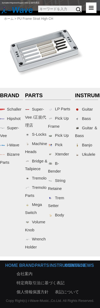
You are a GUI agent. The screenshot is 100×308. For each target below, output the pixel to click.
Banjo (83, 145)
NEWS (87, 265)
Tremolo (36, 178)
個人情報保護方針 (33, 292)
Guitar (84, 109)
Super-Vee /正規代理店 (35, 117)
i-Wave (9, 145)
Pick (55, 144)
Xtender (58, 154)
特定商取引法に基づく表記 (41, 282)
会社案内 (25, 273)
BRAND (27, 265)
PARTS (42, 265)
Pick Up (58, 135)
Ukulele (85, 154)
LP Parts (59, 109)
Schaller (10, 109)
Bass (83, 118)
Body (56, 215)
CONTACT (75, 265)
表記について (67, 292)
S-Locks (35, 134)
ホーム (9, 19)
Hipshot (10, 118)
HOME (11, 265)
